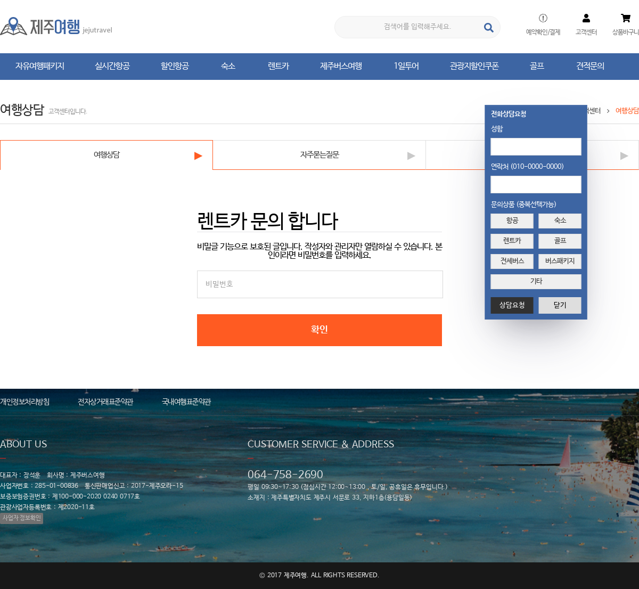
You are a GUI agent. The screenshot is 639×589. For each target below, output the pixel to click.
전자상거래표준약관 (105, 402)
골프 (560, 241)
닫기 (560, 305)
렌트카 (512, 241)
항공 (512, 221)
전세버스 (512, 261)
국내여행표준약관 (186, 402)
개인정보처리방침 (24, 402)
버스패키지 (560, 261)
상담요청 (512, 305)
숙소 (560, 221)
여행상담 (106, 154)
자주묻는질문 (319, 154)
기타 (536, 281)
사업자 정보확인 (21, 518)
